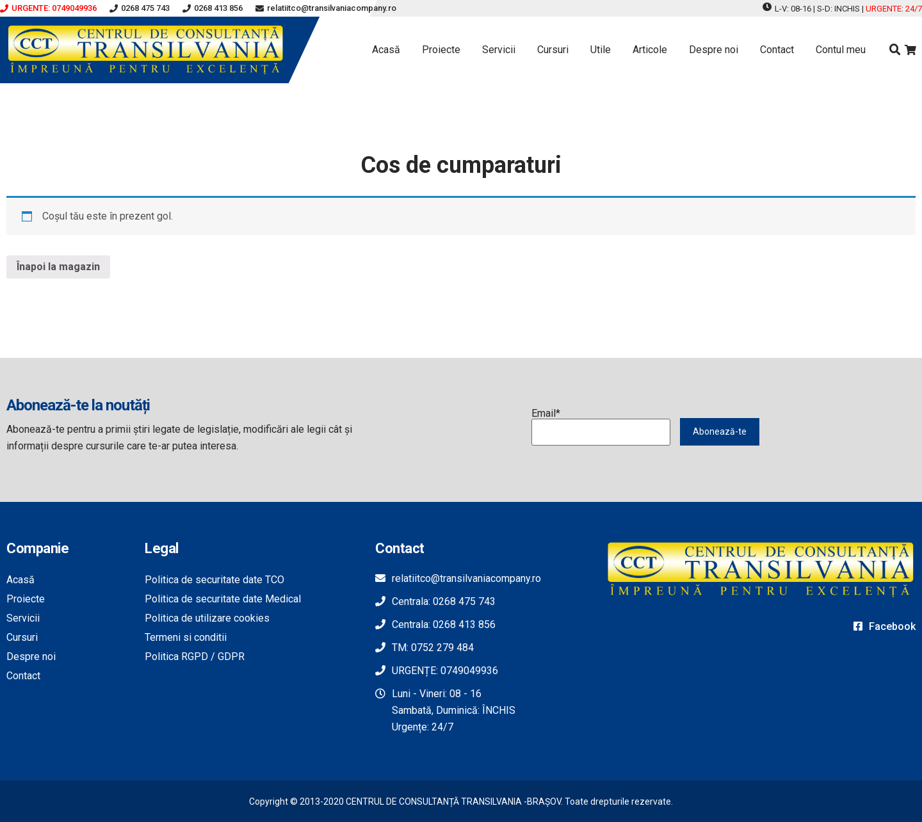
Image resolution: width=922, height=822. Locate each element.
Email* (601, 427)
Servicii (498, 50)
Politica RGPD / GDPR (195, 656)
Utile (600, 50)
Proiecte (441, 50)
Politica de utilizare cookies (207, 618)
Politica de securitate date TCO (214, 580)
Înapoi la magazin (58, 267)
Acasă (386, 50)
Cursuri (553, 50)
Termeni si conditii (186, 637)
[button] (48, 8)
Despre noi (713, 50)
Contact (777, 50)
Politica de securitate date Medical (223, 599)
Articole (650, 50)
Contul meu (841, 50)
